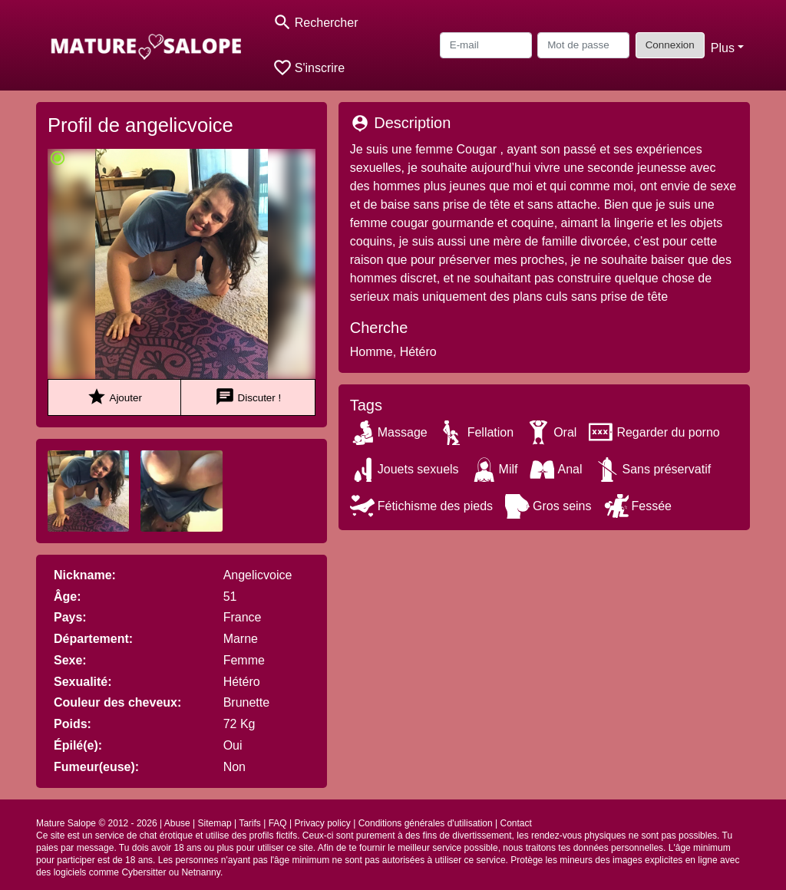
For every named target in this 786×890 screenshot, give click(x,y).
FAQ (278, 823)
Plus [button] (723, 47)
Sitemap (215, 823)
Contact (516, 823)
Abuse (177, 823)
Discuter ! (248, 397)
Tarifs (250, 823)
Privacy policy (322, 823)
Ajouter (114, 397)
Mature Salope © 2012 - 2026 (96, 823)
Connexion (670, 45)
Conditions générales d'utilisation (425, 823)
